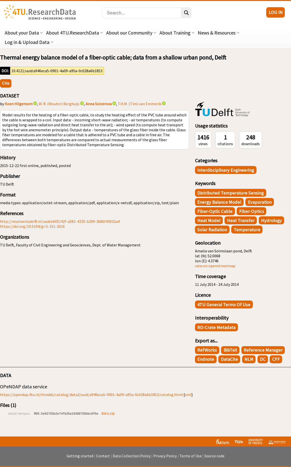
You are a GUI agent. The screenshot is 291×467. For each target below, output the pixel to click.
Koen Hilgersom (18, 103)
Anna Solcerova (99, 103)
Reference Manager (263, 350)
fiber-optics (251, 211)
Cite (5, 83)
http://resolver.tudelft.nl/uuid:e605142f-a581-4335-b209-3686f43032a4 (60, 221)
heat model (208, 220)
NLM (248, 359)
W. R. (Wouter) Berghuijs (59, 103)
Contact (103, 455)
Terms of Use (190, 455)
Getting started (79, 455)
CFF (276, 359)
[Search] (141, 12)
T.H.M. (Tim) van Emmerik (139, 103)
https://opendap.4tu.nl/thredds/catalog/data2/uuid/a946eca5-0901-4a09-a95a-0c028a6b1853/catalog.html (91, 394)
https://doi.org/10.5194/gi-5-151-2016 (32, 226)
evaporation (260, 202)
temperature (247, 230)
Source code (214, 455)
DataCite (229, 359)
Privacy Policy (165, 455)
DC (262, 359)
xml (188, 394)
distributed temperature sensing (230, 193)
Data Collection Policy (132, 455)
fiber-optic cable (214, 211)
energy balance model (219, 202)
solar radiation (212, 230)
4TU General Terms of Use (223, 304)
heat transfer (241, 220)
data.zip (108, 413)
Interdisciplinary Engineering (225, 170)
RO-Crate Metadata (216, 327)
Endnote (205, 359)
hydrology (271, 220)
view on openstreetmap (215, 265)
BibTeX (230, 350)
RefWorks (207, 350)
